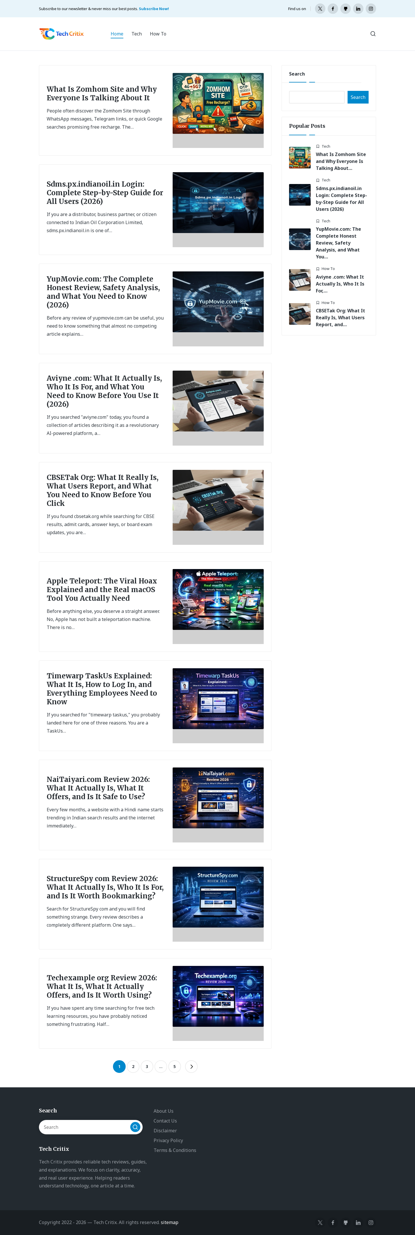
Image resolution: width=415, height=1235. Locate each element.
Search (297, 74)
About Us (163, 1111)
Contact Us (165, 1121)
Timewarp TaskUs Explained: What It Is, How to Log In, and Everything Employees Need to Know (102, 688)
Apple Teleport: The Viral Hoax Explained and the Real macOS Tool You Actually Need (102, 590)
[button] (191, 1066)
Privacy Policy (168, 1140)
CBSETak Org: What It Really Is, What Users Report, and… (340, 317)
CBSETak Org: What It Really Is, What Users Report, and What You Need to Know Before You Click (103, 490)
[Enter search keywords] (91, 1127)
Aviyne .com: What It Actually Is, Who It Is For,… (340, 284)
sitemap (169, 1222)
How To (328, 268)
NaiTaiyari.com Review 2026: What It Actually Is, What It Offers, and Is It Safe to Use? (98, 788)
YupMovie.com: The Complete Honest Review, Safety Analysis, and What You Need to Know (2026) (103, 292)
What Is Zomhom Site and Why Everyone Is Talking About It (102, 93)
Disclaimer (165, 1130)
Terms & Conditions (175, 1150)
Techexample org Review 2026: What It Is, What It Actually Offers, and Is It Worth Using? (102, 986)
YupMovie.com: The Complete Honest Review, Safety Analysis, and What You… (338, 243)
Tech (326, 146)
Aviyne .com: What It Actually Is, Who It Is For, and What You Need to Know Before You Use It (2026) (104, 391)
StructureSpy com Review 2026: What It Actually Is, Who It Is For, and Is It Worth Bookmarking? (105, 887)
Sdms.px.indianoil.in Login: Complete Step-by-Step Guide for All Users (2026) (105, 193)
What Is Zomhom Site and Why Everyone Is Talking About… (341, 161)
